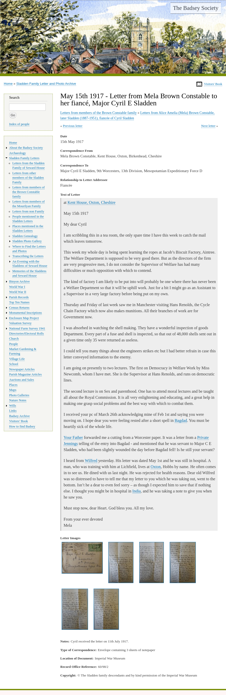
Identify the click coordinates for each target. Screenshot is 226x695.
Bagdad (181, 420)
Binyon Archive (19, 281)
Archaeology (17, 153)
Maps (12, 390)
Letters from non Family (28, 211)
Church (14, 338)
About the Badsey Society (26, 148)
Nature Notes (17, 400)
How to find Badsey (22, 426)
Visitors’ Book (18, 421)
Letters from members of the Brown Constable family (98, 113)
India (136, 491)
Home (8, 84)
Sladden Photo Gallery (27, 241)
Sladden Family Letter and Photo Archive (46, 84)
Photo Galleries (19, 395)
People (13, 344)
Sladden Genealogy (25, 236)
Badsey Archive (19, 416)
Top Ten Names (19, 302)
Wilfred (91, 460)
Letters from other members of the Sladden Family (28, 177)
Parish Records (19, 297)
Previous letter (72, 126)
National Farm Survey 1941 (27, 328)
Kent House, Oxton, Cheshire (91, 202)
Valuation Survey (20, 323)
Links (12, 410)
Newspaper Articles (21, 369)
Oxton (156, 467)
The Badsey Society (195, 8)
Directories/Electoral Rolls (26, 333)
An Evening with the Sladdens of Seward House (29, 264)
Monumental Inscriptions (25, 313)
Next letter (208, 126)
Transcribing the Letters (27, 256)
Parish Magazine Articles (25, 374)
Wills (12, 405)
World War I (17, 287)
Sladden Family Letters (24, 158)
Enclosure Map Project (24, 318)
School (13, 364)
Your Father (73, 437)
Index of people (19, 124)
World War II (17, 292)
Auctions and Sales (21, 380)
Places (13, 385)
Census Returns (19, 307)
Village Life (17, 359)
